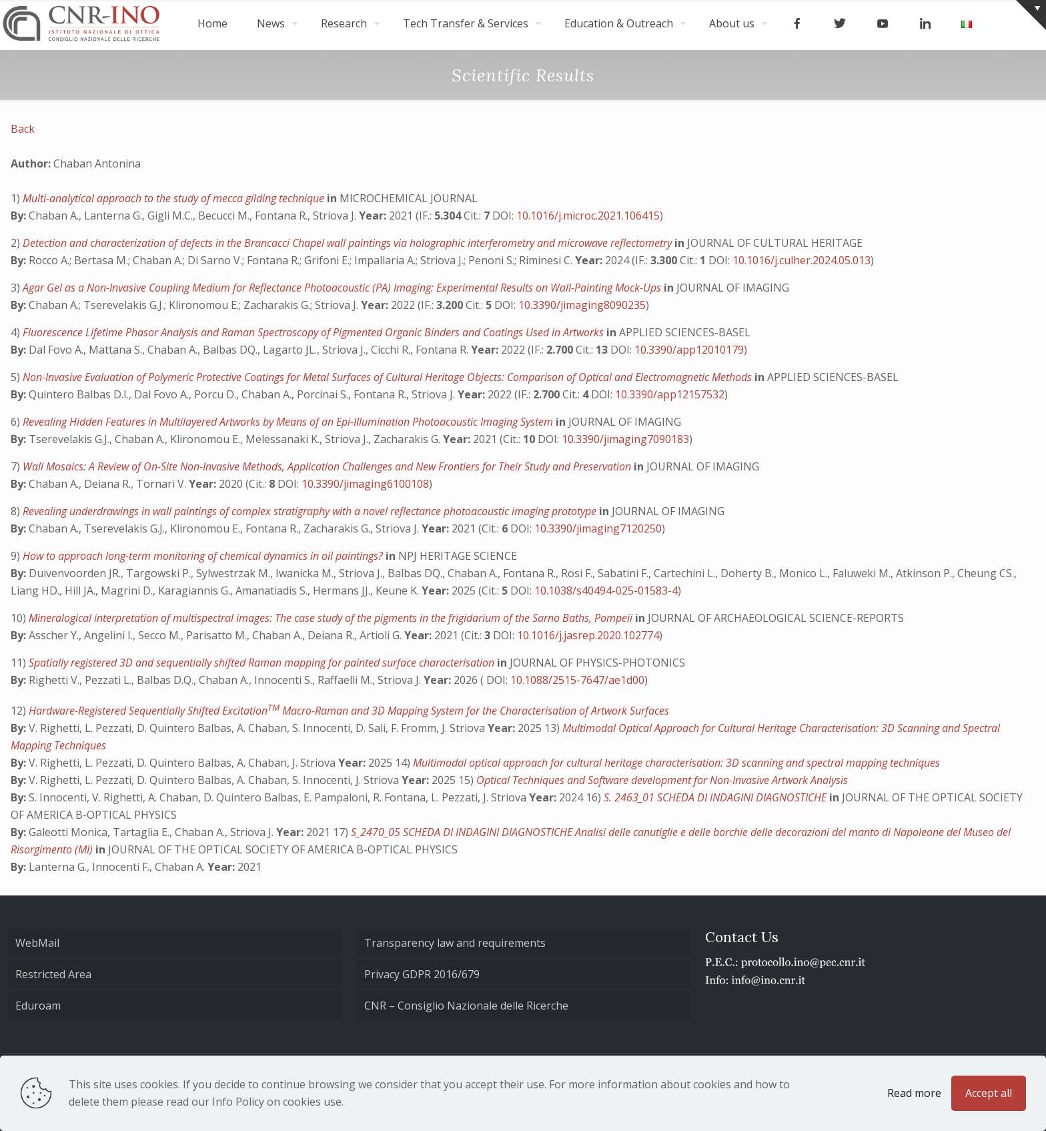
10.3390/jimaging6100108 (365, 483)
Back (23, 128)
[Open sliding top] (1031, 15)
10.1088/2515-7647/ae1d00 (577, 680)
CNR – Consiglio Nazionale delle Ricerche (466, 1005)
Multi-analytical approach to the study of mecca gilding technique (175, 198)
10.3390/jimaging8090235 (582, 305)
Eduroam (38, 1005)
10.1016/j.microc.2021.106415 (588, 215)
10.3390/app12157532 (669, 394)
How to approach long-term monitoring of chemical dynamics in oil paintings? (204, 555)
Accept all (988, 1093)
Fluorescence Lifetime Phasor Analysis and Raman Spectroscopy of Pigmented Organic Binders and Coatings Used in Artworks (314, 332)
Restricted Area (53, 974)
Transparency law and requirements (455, 942)
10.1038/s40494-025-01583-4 (606, 590)
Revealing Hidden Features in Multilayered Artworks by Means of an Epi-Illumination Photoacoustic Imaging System (289, 421)
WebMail (37, 942)
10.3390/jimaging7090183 (625, 439)
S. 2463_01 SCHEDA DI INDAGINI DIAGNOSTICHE (716, 797)
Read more (914, 1093)
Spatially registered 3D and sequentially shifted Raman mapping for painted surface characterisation (263, 662)
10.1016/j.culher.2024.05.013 (801, 260)
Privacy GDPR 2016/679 (422, 974)
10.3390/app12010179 (689, 349)
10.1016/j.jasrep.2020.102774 (588, 635)
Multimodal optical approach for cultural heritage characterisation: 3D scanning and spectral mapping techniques (676, 762)
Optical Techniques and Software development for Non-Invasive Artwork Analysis (662, 780)
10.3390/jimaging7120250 (598, 528)
